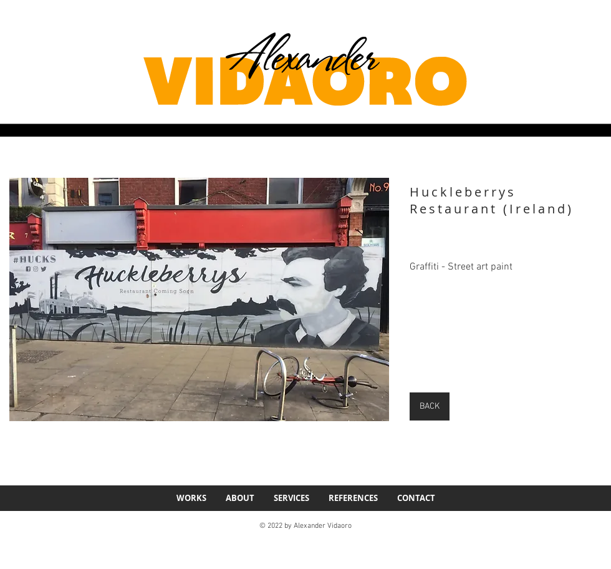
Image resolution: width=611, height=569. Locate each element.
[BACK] (430, 406)
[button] (199, 299)
